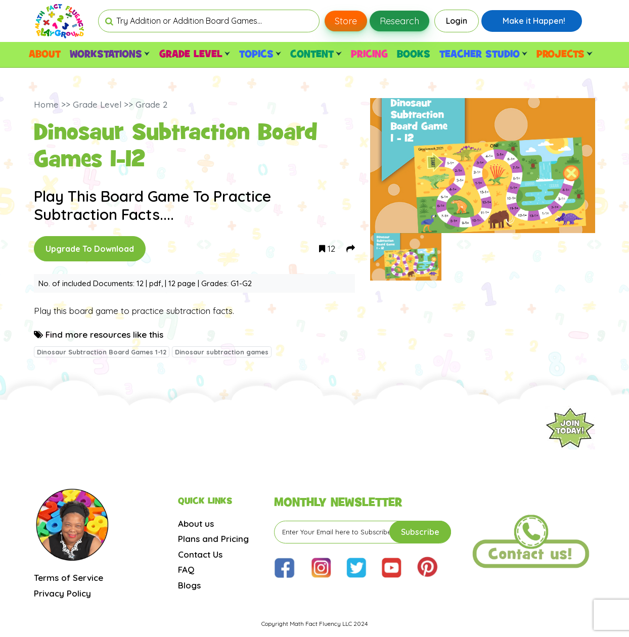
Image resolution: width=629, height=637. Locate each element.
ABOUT (45, 54)
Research (399, 21)
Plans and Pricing (213, 538)
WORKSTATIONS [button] (110, 54)
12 (327, 248)
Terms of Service (68, 577)
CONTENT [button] (315, 54)
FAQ (186, 569)
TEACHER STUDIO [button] (483, 54)
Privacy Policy (62, 593)
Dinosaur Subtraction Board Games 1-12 (101, 352)
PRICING (369, 54)
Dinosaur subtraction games (221, 352)
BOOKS (413, 54)
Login (456, 21)
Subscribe (420, 532)
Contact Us (200, 554)
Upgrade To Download (90, 249)
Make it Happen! (534, 21)
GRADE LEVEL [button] (194, 54)
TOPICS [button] (260, 54)
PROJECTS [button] (564, 54)
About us (196, 523)
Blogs (189, 585)
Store (346, 21)
